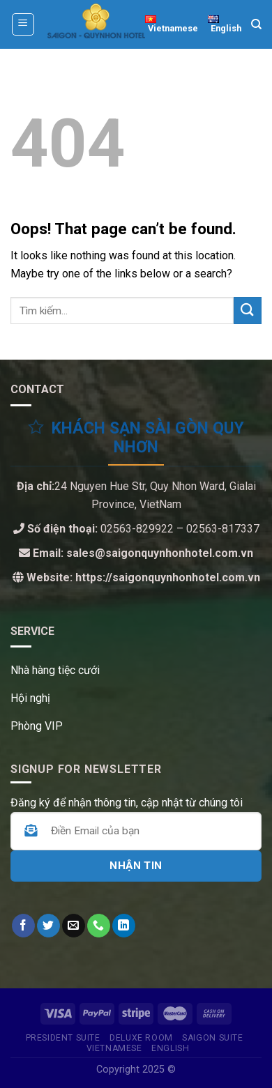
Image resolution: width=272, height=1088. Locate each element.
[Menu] (23, 24)
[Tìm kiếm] (256, 24)
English (170, 1048)
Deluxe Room (141, 1038)
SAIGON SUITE (212, 1038)
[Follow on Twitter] (48, 925)
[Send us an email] (73, 925)
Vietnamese (114, 1048)
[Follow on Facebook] (23, 925)
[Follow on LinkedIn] (123, 925)
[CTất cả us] (98, 925)
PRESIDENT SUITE (63, 1038)
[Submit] (248, 310)
